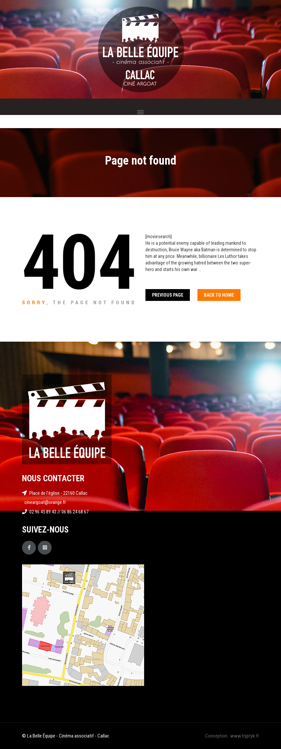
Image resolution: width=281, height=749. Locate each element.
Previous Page (167, 295)
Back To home (219, 295)
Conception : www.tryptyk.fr (232, 736)
